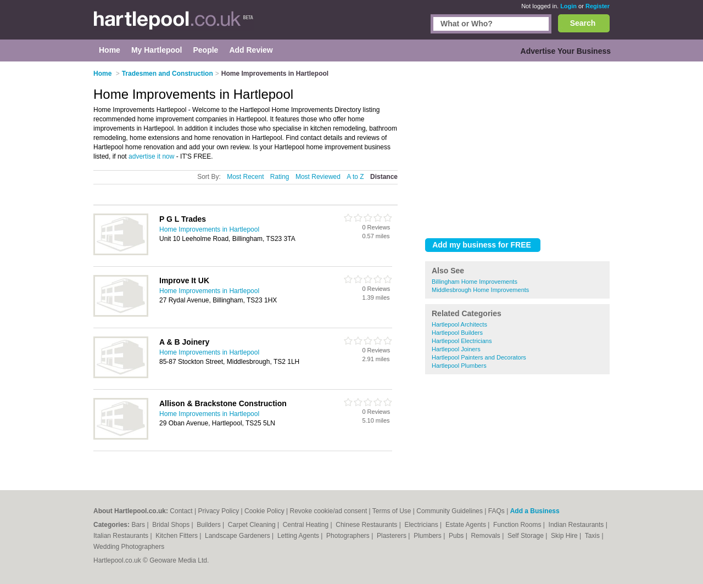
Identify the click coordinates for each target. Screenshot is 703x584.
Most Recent (245, 177)
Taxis (593, 536)
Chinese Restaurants (367, 525)
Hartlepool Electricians (462, 341)
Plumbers (428, 536)
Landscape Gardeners (238, 536)
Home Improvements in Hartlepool (209, 229)
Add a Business (535, 511)
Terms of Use (391, 511)
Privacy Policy (218, 511)
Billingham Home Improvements (474, 281)
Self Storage (526, 536)
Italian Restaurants (121, 536)
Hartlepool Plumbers (459, 365)
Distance (384, 177)
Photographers (348, 536)
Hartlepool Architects (459, 324)
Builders (209, 525)
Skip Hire (565, 536)
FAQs (496, 511)
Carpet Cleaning (252, 525)
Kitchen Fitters (177, 536)
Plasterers (392, 536)
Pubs (457, 536)
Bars (139, 525)
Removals (486, 536)
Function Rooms (518, 525)
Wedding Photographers (128, 547)
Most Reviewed (318, 177)
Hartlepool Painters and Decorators (479, 357)
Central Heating (307, 525)
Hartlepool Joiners (456, 349)
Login (568, 6)
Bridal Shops (171, 525)
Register (597, 6)
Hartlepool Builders (457, 332)
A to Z (355, 177)
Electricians (422, 525)
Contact (181, 511)
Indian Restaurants (577, 525)
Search (583, 23)
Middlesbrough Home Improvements (480, 290)
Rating (279, 177)
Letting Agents (299, 536)
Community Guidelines (449, 511)
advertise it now (151, 156)
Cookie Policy (264, 511)
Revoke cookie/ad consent (328, 511)
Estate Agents (466, 525)
